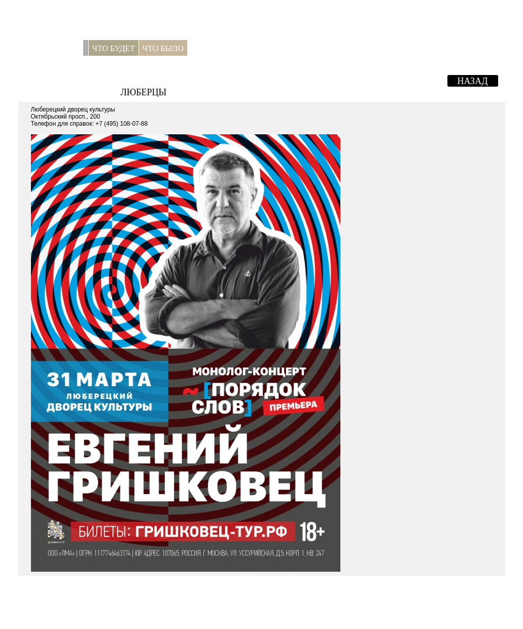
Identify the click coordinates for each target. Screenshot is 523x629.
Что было (163, 48)
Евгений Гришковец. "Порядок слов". (244, 79)
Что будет (113, 48)
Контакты (254, 48)
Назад (473, 81)
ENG (493, 48)
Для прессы (211, 50)
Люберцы (144, 92)
